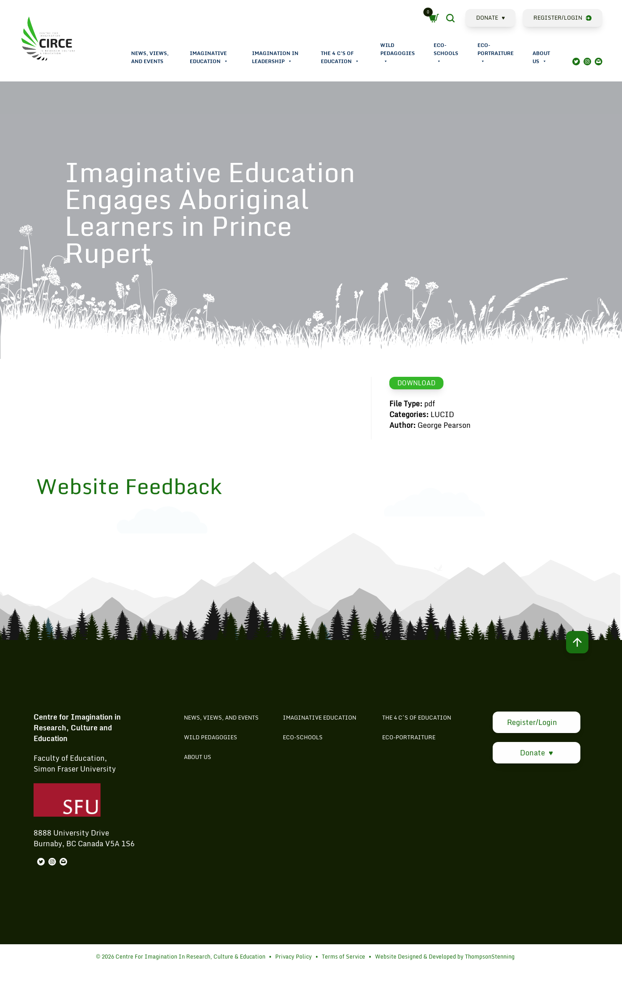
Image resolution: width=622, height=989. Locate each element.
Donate (490, 17)
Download (416, 383)
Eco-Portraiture (495, 53)
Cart (436, 18)
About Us (541, 57)
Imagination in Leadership (275, 57)
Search (458, 19)
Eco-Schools (446, 53)
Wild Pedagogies (397, 53)
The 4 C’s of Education (340, 57)
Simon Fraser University (75, 782)
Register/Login (562, 17)
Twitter (576, 61)
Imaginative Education (209, 57)
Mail (598, 61)
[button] (225, 61)
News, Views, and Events (150, 57)
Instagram (587, 61)
